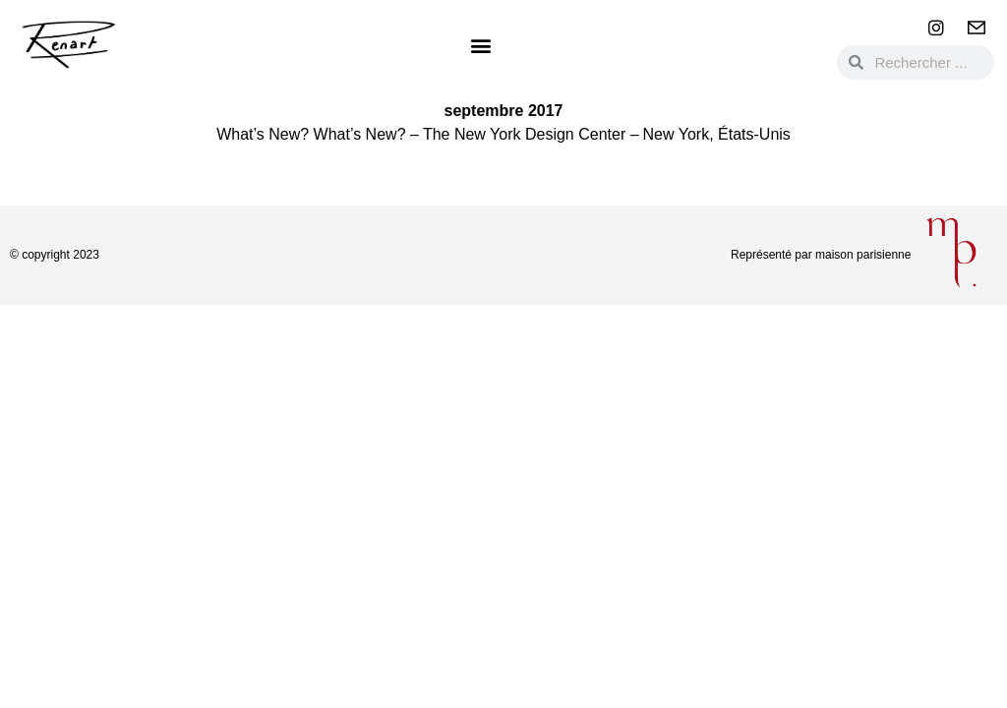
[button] (480, 45)
